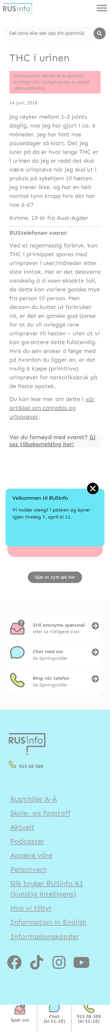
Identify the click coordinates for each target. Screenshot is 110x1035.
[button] (93, 488)
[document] (55, 517)
